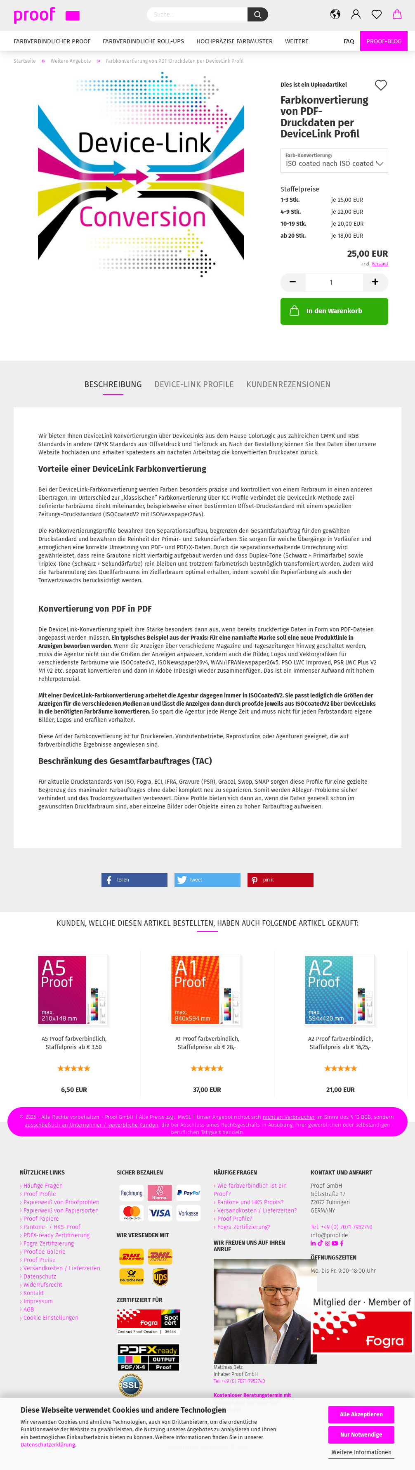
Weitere (297, 41)
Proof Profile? (234, 1218)
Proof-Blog (383, 41)
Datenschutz (40, 1276)
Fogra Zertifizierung (49, 1243)
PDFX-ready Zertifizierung (57, 1235)
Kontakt (34, 1293)
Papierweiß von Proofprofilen (61, 1202)
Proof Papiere (41, 1218)
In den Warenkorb (325, 310)
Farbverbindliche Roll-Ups (143, 41)
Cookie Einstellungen (51, 1317)
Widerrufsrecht (43, 1284)
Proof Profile (40, 1194)
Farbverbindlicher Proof (52, 41)
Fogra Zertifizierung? (243, 1227)
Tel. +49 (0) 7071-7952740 (239, 1381)
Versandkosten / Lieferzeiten (62, 1268)
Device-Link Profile (194, 384)
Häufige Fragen (43, 1185)
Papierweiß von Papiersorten (61, 1210)
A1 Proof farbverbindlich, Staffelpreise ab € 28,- (207, 1043)
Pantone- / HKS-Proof (52, 1227)
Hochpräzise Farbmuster (234, 41)
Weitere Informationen (361, 1452)
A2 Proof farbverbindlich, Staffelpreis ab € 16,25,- (340, 1043)
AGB (29, 1309)
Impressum (38, 1301)
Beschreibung (113, 384)
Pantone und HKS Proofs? (250, 1202)
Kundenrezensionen (288, 384)
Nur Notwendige (361, 1434)
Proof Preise (40, 1260)
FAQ (349, 41)
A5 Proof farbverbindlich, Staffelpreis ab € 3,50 (74, 1043)
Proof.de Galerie (45, 1251)
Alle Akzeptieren (361, 1414)
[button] (134, 880)
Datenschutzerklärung (48, 1445)
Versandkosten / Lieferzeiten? (257, 1210)
